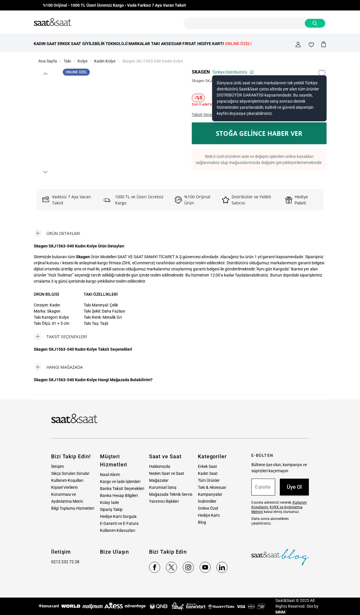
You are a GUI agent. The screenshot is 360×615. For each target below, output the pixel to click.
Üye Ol (294, 487)
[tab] (57, 233)
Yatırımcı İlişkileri (164, 501)
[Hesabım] (298, 44)
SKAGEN (201, 72)
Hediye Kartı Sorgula (118, 516)
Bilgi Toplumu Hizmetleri (72, 508)
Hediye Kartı (209, 515)
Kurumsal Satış (162, 487)
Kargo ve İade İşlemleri (120, 481)
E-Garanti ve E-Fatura (119, 523)
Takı (67, 61)
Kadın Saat (208, 473)
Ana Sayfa (47, 61)
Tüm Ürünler (209, 480)
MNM (280, 612)
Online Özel (208, 508)
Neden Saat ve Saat (166, 473)
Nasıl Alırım (110, 474)
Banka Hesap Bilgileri (119, 495)
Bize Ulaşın (114, 552)
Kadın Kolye (104, 61)
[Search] (315, 23)
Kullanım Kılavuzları (117, 530)
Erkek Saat (207, 466)
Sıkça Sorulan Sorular (70, 473)
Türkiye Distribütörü (233, 72)
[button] (45, 73)
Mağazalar (159, 480)
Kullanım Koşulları (67, 480)
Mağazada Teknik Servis (170, 494)
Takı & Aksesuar (212, 487)
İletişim (57, 466)
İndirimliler (207, 501)
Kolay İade (109, 502)
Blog (202, 522)
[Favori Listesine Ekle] (322, 73)
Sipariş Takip (111, 509)
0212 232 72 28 (65, 561)
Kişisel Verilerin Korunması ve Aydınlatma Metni (67, 494)
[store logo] (52, 22)
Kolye (82, 61)
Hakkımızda (159, 466)
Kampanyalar (210, 494)
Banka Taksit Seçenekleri (122, 488)
